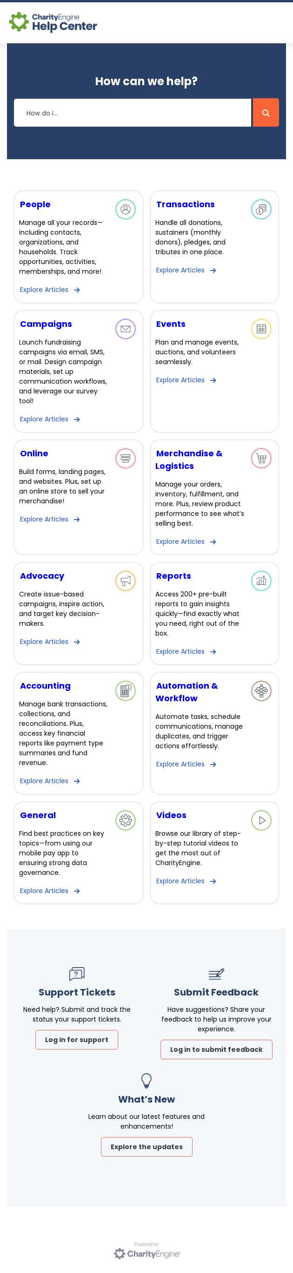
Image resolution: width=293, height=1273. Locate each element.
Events (171, 324)
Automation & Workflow (186, 692)
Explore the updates (147, 1146)
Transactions (185, 204)
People (35, 204)
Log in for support (76, 1039)
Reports (173, 576)
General (38, 815)
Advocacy (42, 576)
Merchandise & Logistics (189, 459)
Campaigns (46, 324)
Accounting (45, 685)
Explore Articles (44, 289)
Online (34, 453)
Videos (171, 815)
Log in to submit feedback (216, 1049)
